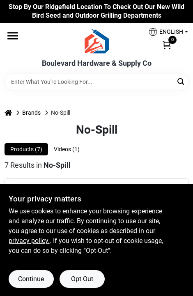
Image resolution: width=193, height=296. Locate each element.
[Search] (181, 81)
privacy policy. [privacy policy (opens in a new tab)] (29, 241)
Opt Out (82, 279)
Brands (31, 112)
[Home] (8, 113)
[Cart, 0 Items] (167, 45)
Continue (31, 279)
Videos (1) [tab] (67, 149)
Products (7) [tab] (26, 149)
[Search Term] (97, 82)
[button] (165, 32)
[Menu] (12, 35)
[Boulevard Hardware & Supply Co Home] (97, 41)
